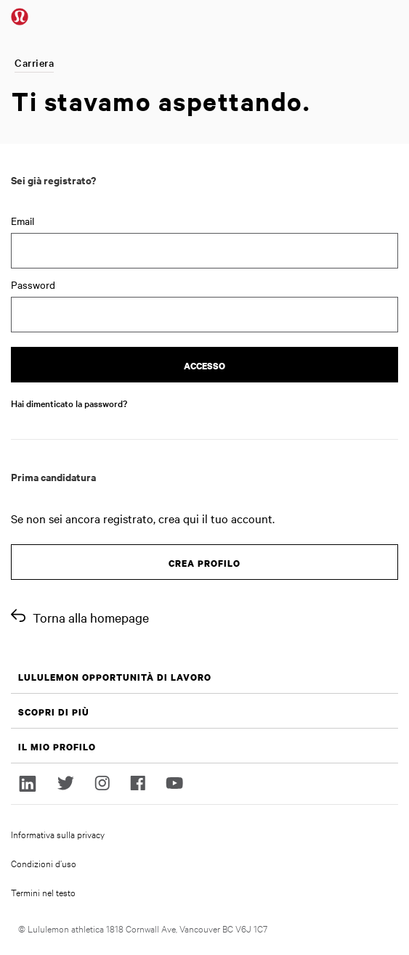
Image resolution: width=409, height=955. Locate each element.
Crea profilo (204, 563)
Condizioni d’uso (43, 862)
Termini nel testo (43, 891)
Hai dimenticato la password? (69, 402)
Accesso (204, 366)
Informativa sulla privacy (58, 833)
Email (22, 220)
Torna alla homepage (91, 617)
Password (33, 284)
